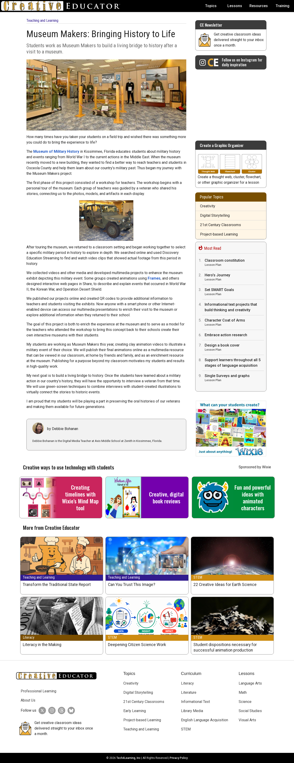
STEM (197, 577)
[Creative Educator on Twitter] (41, 710)
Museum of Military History (56, 151)
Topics (211, 6)
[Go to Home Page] (62, 6)
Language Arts (250, 683)
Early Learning (134, 711)
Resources (258, 6)
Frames (154, 278)
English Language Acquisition (204, 720)
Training (282, 6)
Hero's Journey (234, 277)
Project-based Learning (219, 234)
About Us (28, 700)
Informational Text (195, 701)
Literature (188, 692)
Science (245, 701)
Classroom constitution (234, 263)
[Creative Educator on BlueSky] (70, 710)
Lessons (234, 6)
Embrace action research (226, 335)
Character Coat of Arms (234, 322)
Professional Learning (38, 691)
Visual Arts (247, 720)
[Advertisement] (230, 102)
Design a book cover (234, 347)
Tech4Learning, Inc (128, 758)
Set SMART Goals (234, 292)
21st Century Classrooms (220, 225)
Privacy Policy (179, 758)
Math (243, 692)
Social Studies (250, 711)
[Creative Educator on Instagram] (230, 62)
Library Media (192, 711)
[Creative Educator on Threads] (60, 710)
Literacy (28, 637)
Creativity (207, 206)
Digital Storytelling (215, 215)
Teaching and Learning (42, 20)
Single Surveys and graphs (234, 378)
